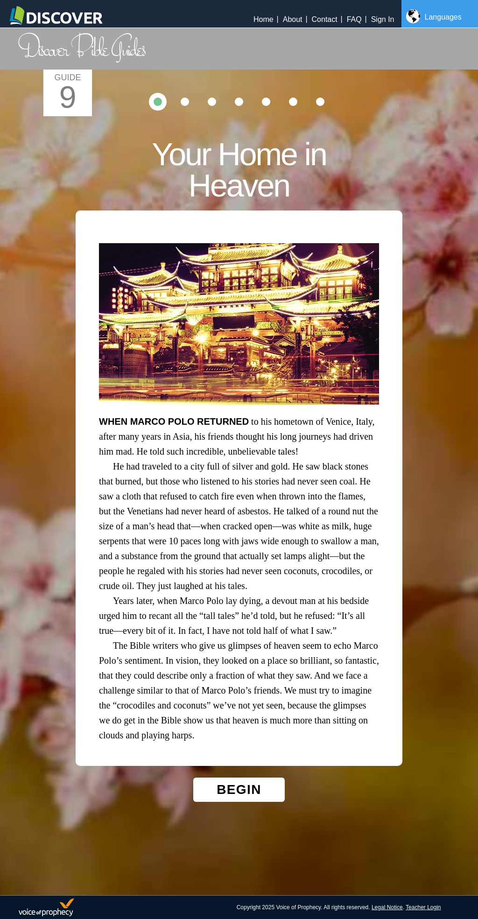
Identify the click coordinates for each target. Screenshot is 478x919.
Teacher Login (423, 907)
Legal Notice (387, 907)
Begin (239, 789)
